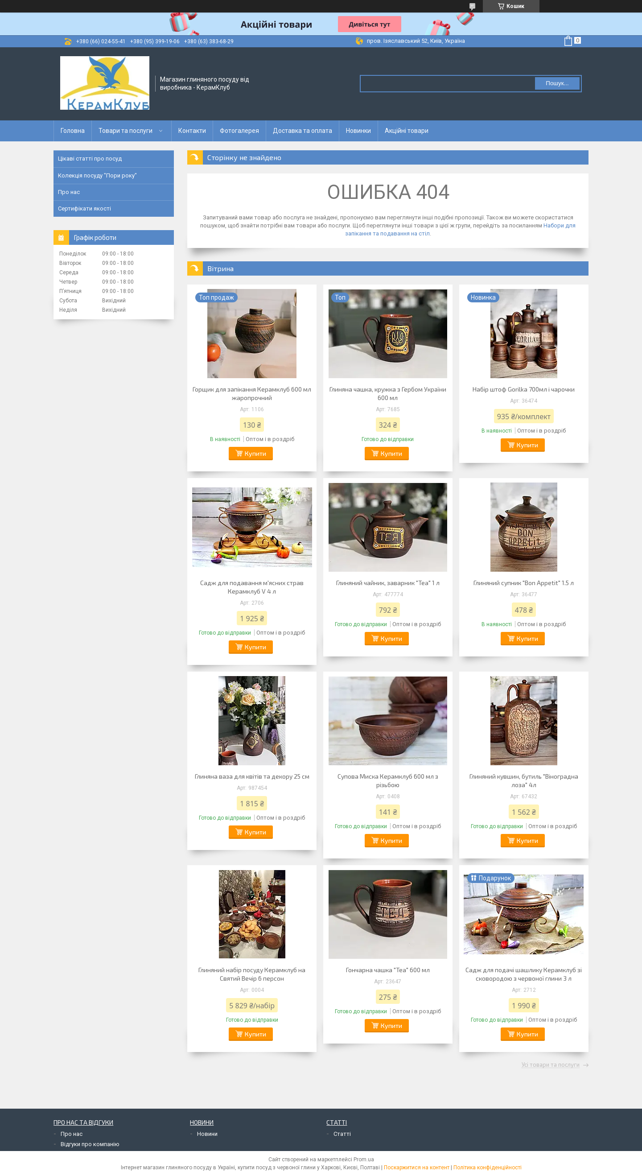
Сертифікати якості (84, 208)
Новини (207, 1134)
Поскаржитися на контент (416, 1167)
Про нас (69, 192)
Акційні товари (406, 130)
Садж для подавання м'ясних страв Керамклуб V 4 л (252, 587)
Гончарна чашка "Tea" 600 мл (388, 970)
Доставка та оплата (302, 130)
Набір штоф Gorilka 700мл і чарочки (524, 389)
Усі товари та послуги (551, 1065)
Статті (342, 1134)
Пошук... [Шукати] (557, 83)
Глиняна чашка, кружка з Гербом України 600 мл (387, 393)
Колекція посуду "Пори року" (97, 175)
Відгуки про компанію (90, 1144)
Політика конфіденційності (487, 1167)
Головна (73, 130)
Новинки (358, 130)
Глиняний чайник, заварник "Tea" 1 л (388, 582)
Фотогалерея (239, 130)
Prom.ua (364, 1159)
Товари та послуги (125, 130)
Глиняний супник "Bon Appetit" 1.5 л (523, 582)
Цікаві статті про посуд (90, 158)
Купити (255, 453)
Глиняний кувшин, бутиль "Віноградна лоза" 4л (523, 780)
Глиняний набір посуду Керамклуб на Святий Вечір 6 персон (251, 974)
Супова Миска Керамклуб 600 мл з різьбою (387, 780)
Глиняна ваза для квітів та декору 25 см (252, 776)
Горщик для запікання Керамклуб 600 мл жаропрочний (252, 393)
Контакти (192, 130)
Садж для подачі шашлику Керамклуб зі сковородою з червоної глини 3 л (523, 974)
